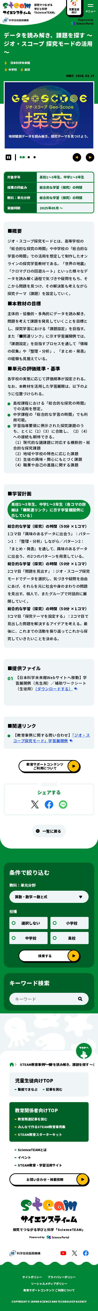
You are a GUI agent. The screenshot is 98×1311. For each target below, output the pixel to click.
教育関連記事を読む (32, 1119)
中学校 (30, 938)
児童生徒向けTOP (34, 1080)
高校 (71, 938)
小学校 (71, 923)
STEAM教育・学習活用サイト (40, 1165)
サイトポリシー (32, 1277)
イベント (24, 1157)
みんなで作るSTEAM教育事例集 (41, 1126)
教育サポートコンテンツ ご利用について (49, 1290)
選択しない (30, 923)
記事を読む (54, 1089)
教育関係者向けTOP (36, 1110)
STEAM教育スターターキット (40, 1134)
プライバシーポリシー (62, 1277)
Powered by (49, 1237)
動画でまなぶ (28, 1089)
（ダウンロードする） (54, 688)
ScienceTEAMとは (32, 1149)
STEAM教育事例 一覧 (27, 1064)
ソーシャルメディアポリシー (49, 1283)
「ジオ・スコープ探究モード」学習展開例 (51, 737)
